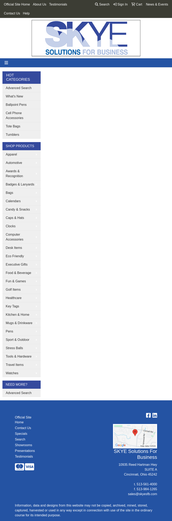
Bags (9, 192)
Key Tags (12, 306)
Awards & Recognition (14, 173)
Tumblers (12, 134)
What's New (14, 96)
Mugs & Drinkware (19, 323)
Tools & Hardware (18, 356)
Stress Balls (14, 348)
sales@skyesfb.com (142, 494)
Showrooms (23, 445)
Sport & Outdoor (17, 339)
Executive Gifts (17, 264)
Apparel (11, 154)
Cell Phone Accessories (14, 115)
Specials (21, 433)
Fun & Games (16, 281)
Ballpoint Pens (16, 104)
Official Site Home (17, 4)
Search (102, 4)
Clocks (11, 226)
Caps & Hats (15, 218)
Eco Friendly (15, 256)
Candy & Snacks (18, 209)
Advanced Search (18, 88)
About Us (39, 4)
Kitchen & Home (17, 314)
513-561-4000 (147, 484)
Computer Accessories (14, 237)
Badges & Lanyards (20, 184)
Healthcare (13, 298)
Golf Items (13, 289)
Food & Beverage (18, 273)
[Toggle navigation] (6, 63)
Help (26, 13)
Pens (9, 331)
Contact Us (12, 13)
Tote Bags (13, 126)
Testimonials (58, 4)
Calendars (13, 201)
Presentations (25, 451)
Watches (12, 373)
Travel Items (14, 364)
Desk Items (14, 247)
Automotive (14, 162)
